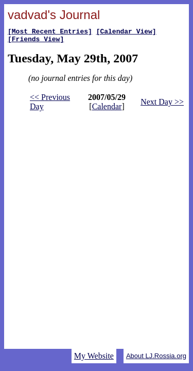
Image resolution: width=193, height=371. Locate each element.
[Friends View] (36, 41)
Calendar (107, 109)
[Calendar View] (126, 32)
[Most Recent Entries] (50, 32)
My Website (94, 355)
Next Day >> (162, 104)
